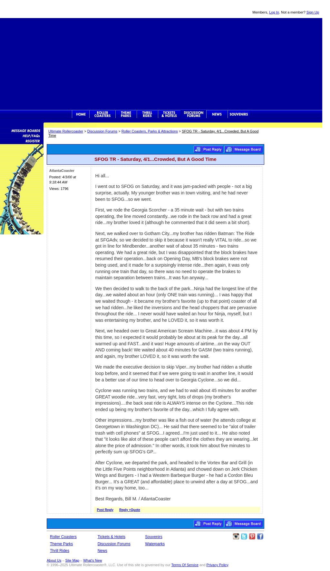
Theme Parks (126, 114)
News (217, 114)
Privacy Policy (217, 565)
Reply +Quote (129, 510)
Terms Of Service (185, 565)
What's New (92, 560)
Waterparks (155, 544)
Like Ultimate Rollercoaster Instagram (236, 536)
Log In (274, 12)
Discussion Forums (193, 114)
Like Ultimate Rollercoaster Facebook (260, 536)
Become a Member (21, 140)
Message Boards (21, 130)
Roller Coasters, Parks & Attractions (149, 131)
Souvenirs (239, 114)
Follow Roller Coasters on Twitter (244, 536)
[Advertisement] (161, 63)
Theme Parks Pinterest (252, 536)
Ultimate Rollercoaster (45, 9)
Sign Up (312, 12)
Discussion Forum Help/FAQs (21, 135)
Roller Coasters (63, 537)
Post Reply (208, 149)
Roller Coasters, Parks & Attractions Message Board (243, 149)
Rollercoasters (102, 114)
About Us (54, 560)
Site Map (72, 560)
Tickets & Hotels (111, 537)
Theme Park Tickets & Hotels (169, 114)
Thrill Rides (147, 114)
